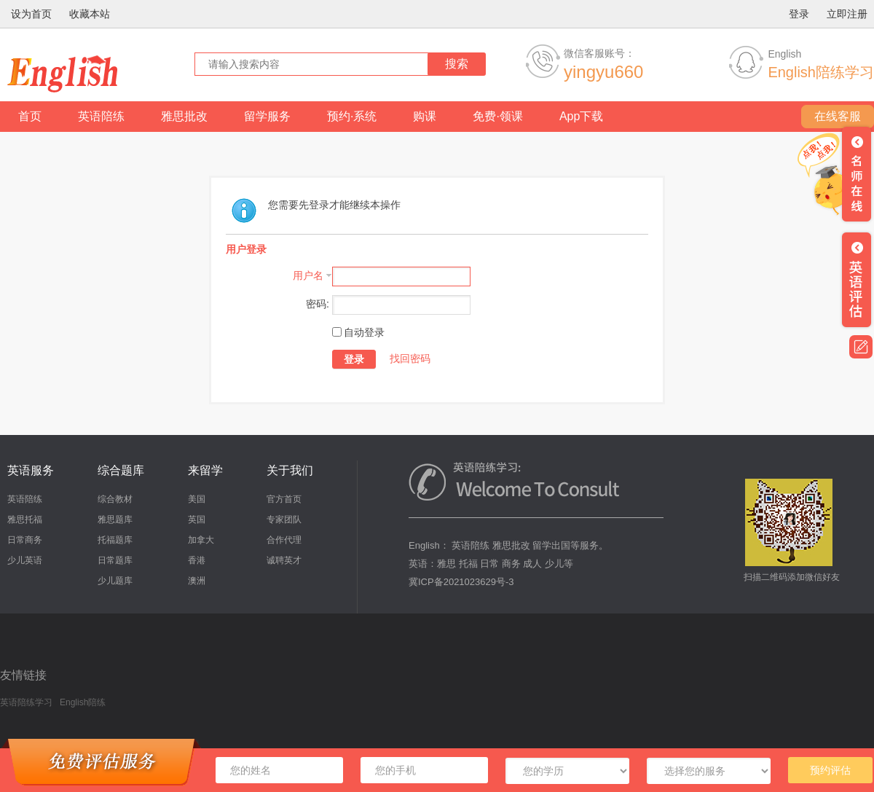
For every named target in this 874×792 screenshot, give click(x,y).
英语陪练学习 (26, 702)
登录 (799, 14)
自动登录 (358, 332)
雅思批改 (184, 116)
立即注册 (847, 14)
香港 (196, 560)
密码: (317, 304)
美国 (196, 499)
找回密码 (410, 358)
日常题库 (115, 560)
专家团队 (284, 519)
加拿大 (201, 540)
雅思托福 (24, 519)
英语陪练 (101, 116)
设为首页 (31, 14)
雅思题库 (115, 519)
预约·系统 (352, 116)
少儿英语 (24, 560)
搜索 (456, 64)
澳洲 (196, 581)
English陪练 (83, 702)
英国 (196, 519)
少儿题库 (115, 581)
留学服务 (267, 116)
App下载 (581, 116)
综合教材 (115, 499)
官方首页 (284, 499)
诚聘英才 (284, 560)
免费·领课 (497, 116)
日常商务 (24, 540)
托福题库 (115, 540)
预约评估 (830, 770)
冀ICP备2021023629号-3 (461, 581)
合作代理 (284, 540)
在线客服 (837, 116)
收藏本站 (89, 14)
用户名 (308, 275)
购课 (424, 116)
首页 (30, 116)
